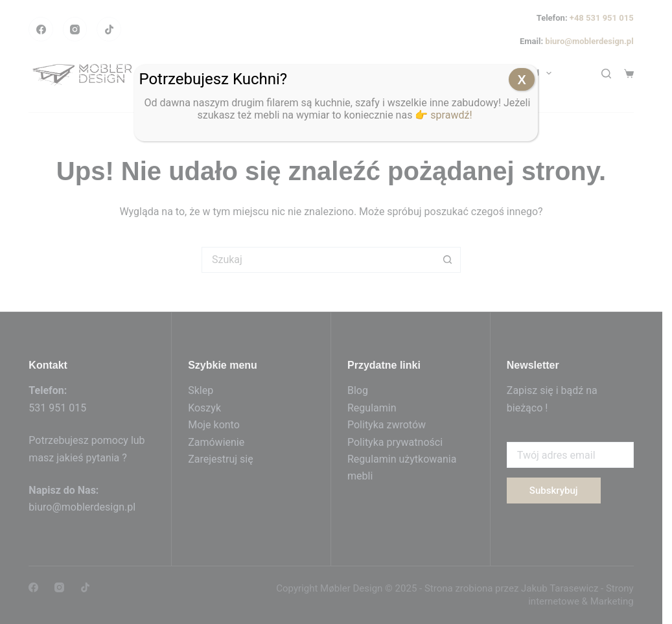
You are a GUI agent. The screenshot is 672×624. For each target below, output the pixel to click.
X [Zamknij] (522, 80)
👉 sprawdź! (444, 115)
